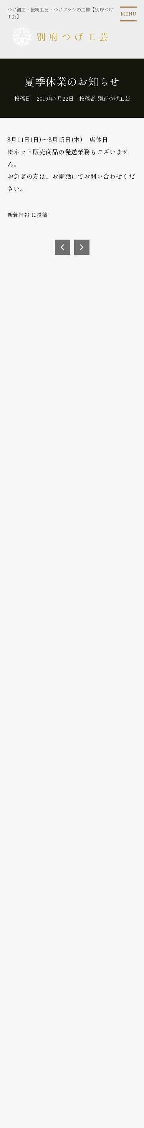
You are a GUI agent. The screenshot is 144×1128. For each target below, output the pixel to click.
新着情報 (18, 215)
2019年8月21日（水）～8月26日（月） (62, 247)
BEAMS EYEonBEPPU (81, 247)
